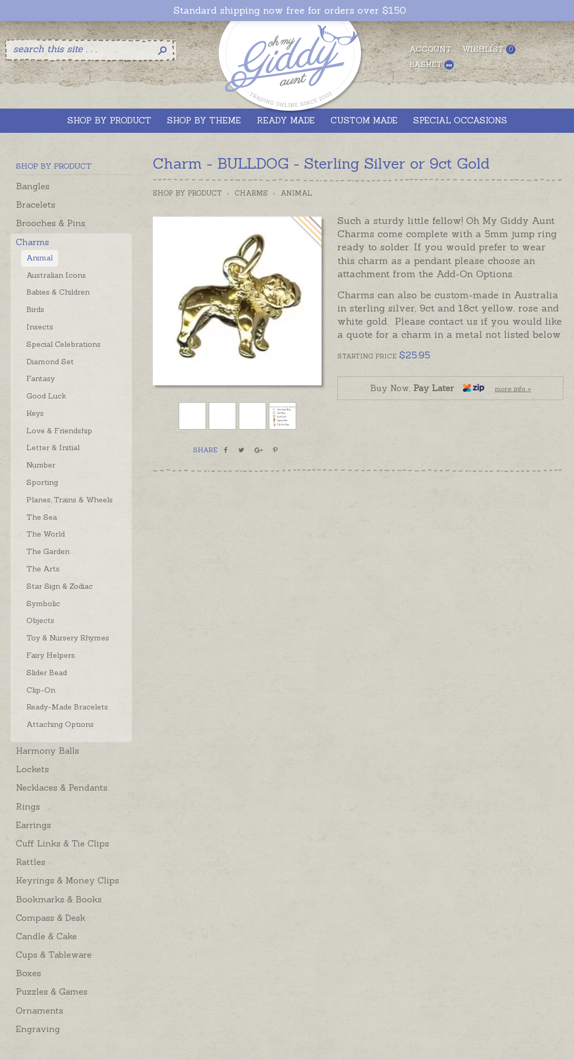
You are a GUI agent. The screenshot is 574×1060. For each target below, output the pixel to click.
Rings (28, 806)
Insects (39, 327)
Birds (35, 309)
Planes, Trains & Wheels (69, 499)
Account (431, 49)
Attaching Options (60, 724)
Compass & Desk (50, 917)
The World (45, 534)
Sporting (42, 482)
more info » (513, 389)
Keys (35, 413)
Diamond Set (50, 361)
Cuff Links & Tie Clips (62, 843)
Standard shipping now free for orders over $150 (289, 10)
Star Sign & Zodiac (59, 586)
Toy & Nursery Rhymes (67, 638)
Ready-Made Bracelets (67, 707)
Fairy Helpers (50, 655)
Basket (432, 65)
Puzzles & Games (51, 991)
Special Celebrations (63, 344)
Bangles (33, 186)
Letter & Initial (53, 447)
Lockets (32, 769)
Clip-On (40, 690)
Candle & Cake (46, 936)
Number (40, 465)
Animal (39, 257)
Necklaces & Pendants (62, 787)
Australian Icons (56, 275)
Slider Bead (46, 672)
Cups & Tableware (54, 954)
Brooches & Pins (50, 223)
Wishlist (488, 49)
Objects (40, 620)
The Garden (48, 551)
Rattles (30, 862)
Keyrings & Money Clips (67, 880)
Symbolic (43, 603)
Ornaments (39, 1010)
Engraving (38, 1029)
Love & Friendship (59, 430)
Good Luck (46, 396)
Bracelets (35, 204)
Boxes (28, 973)
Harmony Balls (47, 750)
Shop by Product (187, 193)
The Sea (41, 517)
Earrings (33, 825)
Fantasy (40, 378)
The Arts (43, 568)
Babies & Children (58, 292)
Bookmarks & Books (59, 899)
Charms (32, 242)
